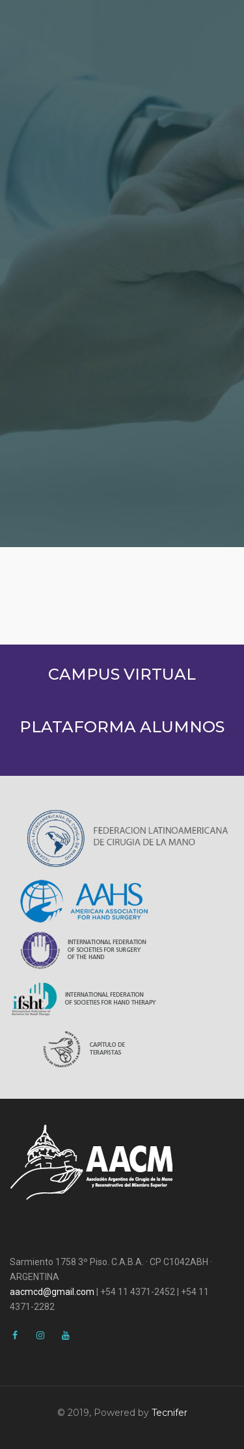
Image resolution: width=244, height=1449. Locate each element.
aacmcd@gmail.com (52, 1292)
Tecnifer (169, 1412)
